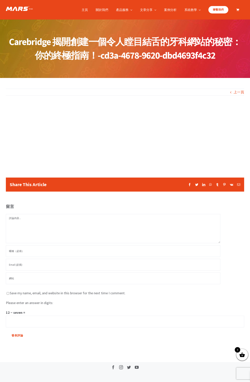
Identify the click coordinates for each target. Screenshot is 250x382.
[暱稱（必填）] (113, 251)
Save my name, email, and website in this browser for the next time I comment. (67, 293)
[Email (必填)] (113, 265)
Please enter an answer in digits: (29, 303)
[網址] (113, 278)
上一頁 (239, 92)
